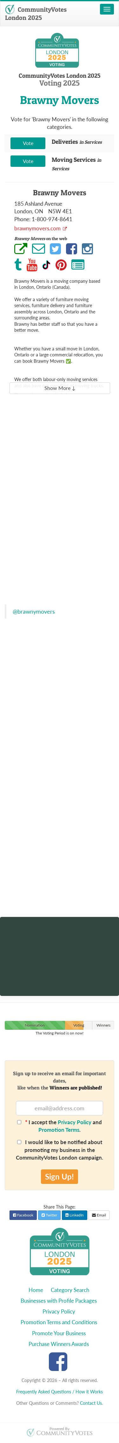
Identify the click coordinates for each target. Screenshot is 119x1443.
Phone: (22, 219)
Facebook (23, 1215)
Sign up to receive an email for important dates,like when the (59, 1080)
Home (36, 1290)
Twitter (49, 1215)
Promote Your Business (59, 1333)
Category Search (70, 1290)
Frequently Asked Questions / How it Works (59, 1391)
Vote (28, 143)
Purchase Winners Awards (59, 1344)
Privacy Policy (74, 1122)
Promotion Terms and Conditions (59, 1322)
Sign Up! (59, 1176)
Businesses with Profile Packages (59, 1300)
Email (99, 1215)
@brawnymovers (34, 611)
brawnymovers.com (38, 228)
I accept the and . (59, 1126)
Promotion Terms (58, 1129)
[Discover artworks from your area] (59, 940)
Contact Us (91, 1403)
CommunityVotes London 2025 (36, 13)
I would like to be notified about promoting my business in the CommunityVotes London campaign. (59, 1150)
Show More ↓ (60, 388)
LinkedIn (74, 1215)
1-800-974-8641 (52, 219)
